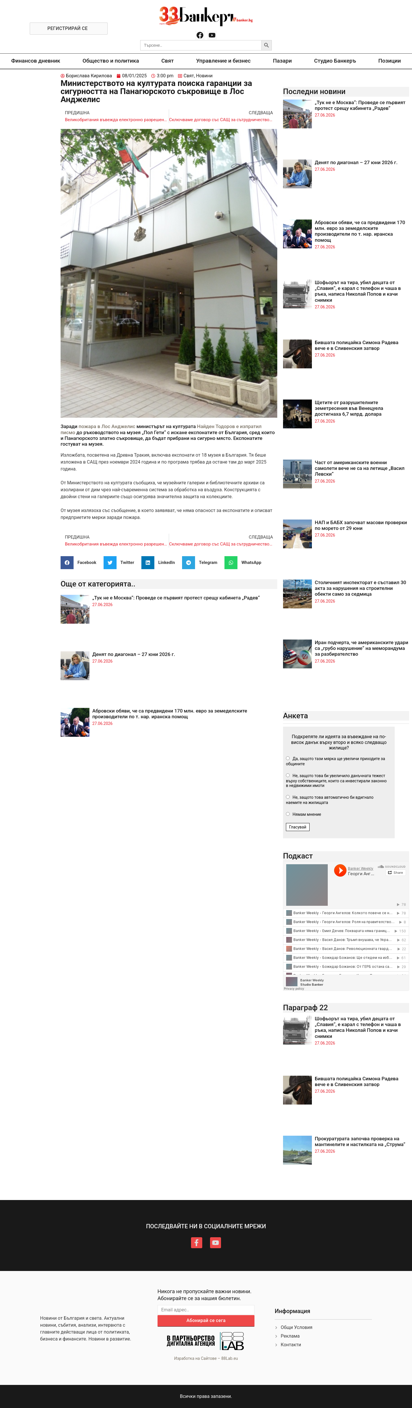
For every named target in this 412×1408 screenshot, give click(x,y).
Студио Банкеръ (335, 60)
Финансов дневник (35, 60)
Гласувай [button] (297, 827)
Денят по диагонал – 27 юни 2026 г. (133, 654)
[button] (81, 562)
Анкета (295, 715)
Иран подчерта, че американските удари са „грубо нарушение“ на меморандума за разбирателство (361, 648)
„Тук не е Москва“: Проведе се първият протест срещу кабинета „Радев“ (176, 598)
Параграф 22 (305, 1007)
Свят (167, 60)
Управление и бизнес (223, 60)
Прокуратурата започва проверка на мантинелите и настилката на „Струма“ (360, 1141)
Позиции (389, 60)
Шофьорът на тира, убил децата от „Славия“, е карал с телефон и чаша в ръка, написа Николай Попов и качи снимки (358, 291)
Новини (204, 75)
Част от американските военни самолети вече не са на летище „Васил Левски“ (359, 468)
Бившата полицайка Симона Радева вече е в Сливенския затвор (356, 345)
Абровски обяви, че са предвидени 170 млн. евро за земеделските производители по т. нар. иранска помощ (169, 713)
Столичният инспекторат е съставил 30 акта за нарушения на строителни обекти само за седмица (360, 588)
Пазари (282, 60)
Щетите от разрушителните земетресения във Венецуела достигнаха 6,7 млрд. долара (349, 408)
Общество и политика (111, 60)
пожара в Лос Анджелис (107, 426)
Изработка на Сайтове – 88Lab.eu (206, 1358)
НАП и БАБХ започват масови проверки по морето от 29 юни (361, 525)
